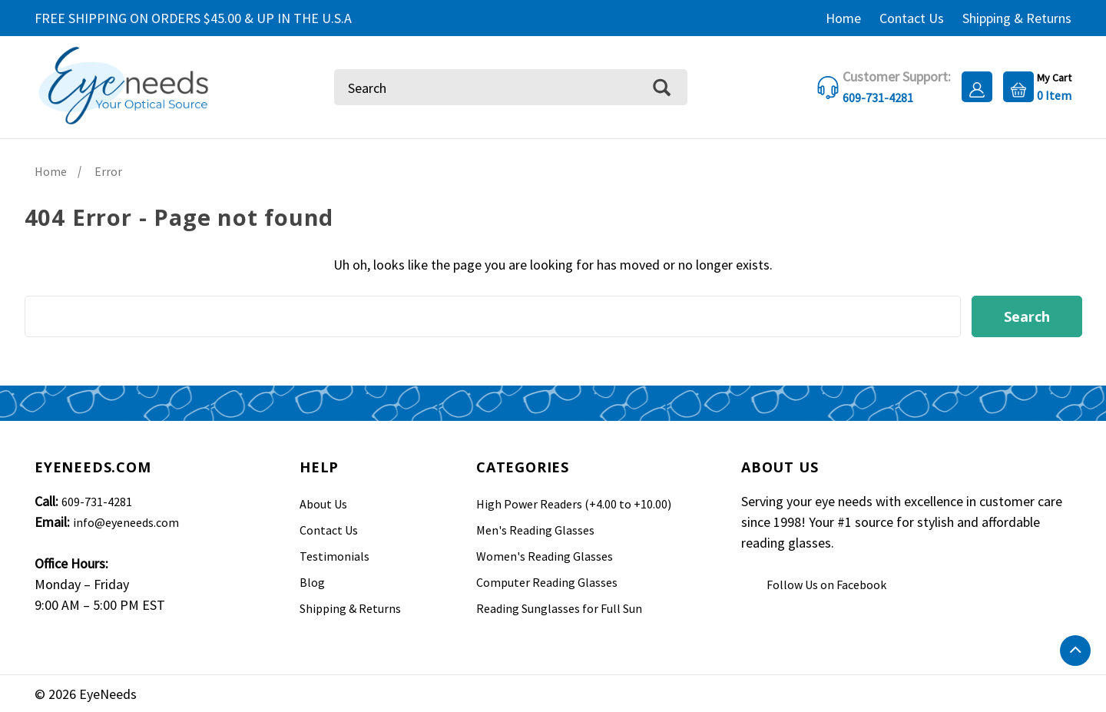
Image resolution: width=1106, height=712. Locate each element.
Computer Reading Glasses (547, 582)
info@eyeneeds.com (126, 522)
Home (843, 18)
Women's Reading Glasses (544, 556)
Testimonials (334, 556)
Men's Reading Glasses (535, 530)
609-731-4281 (96, 501)
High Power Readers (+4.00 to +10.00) (573, 504)
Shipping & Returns (1016, 18)
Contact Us (911, 18)
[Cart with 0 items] (1033, 85)
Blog (312, 582)
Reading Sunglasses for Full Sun (559, 608)
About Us (323, 504)
